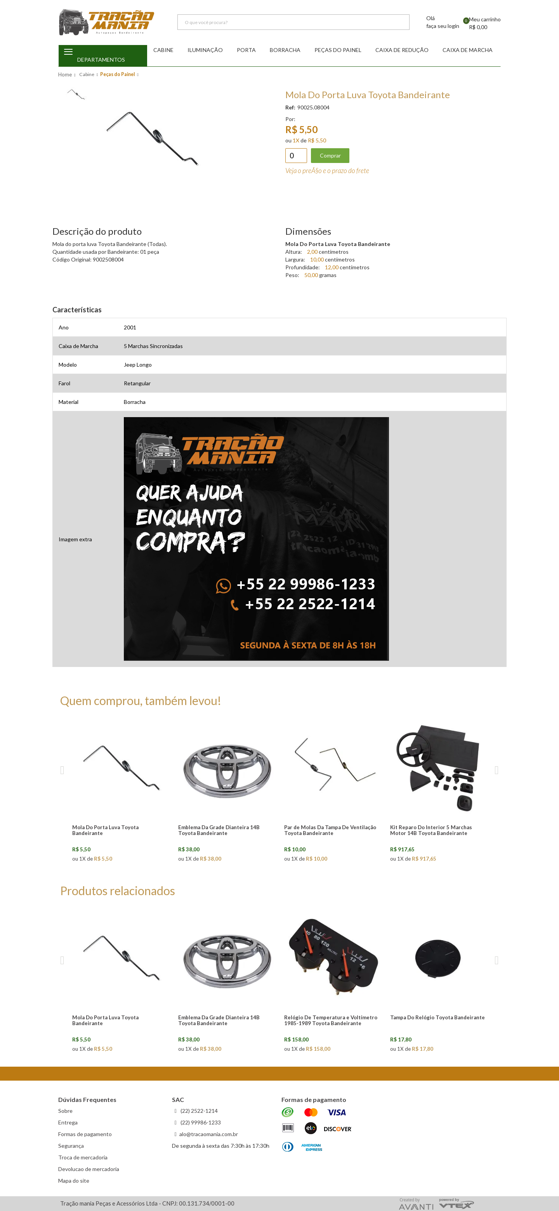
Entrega (68, 1122)
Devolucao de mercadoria (88, 1169)
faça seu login (442, 26)
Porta (246, 50)
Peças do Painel (337, 50)
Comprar (330, 155)
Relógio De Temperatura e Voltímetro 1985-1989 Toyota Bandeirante (330, 1020)
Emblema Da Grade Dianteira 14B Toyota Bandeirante (219, 830)
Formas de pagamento (85, 1134)
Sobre (65, 1110)
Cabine (163, 50)
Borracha (285, 50)
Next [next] (497, 770)
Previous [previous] (62, 770)
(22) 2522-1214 (198, 1110)
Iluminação (205, 50)
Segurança (71, 1145)
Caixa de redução (402, 50)
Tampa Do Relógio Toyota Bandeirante (437, 1017)
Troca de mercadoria (83, 1157)
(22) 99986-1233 (200, 1122)
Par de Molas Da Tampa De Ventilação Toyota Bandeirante (330, 830)
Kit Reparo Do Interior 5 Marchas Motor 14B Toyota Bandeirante (431, 830)
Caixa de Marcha (468, 50)
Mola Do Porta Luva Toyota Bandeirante (105, 830)
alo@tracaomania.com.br (208, 1134)
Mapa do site (73, 1180)
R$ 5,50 (317, 140)
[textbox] (293, 22)
